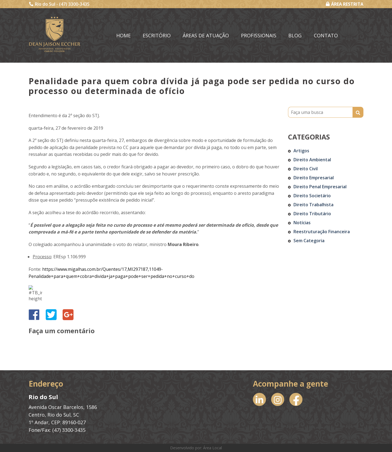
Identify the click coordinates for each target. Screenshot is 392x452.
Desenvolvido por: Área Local (196, 447)
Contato (326, 35)
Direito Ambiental (312, 160)
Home (123, 35)
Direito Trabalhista (313, 205)
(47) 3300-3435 (74, 4)
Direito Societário (312, 196)
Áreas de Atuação (206, 35)
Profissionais (258, 35)
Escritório (157, 35)
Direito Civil (305, 169)
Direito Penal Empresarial (320, 187)
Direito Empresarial (313, 178)
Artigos (301, 151)
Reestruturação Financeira (321, 232)
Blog (295, 35)
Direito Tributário (312, 214)
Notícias (302, 223)
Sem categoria (308, 241)
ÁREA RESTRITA (344, 4)
